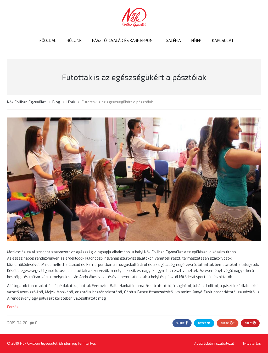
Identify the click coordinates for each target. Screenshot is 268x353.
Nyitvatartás (251, 343)
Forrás (13, 307)
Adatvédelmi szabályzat (214, 343)
